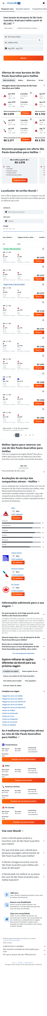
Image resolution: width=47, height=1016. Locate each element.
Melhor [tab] (20, 80)
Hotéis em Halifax (8, 710)
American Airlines (17, 569)
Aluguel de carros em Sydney (12, 699)
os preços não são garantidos (11, 940)
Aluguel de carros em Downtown (14, 707)
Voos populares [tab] (30, 681)
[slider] (44, 231)
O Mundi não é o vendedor (24, 946)
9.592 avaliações (17, 559)
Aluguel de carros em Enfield (12, 705)
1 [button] (17, 435)
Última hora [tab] (31, 80)
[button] (3, 3)
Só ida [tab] (41, 80)
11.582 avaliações (17, 575)
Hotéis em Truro (8, 716)
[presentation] (13, 23)
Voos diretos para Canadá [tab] (12, 681)
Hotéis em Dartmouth (10, 713)
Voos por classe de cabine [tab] (12, 686)
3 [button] (25, 435)
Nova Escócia (28, 963)
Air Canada (15, 585)
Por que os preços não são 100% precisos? (24, 954)
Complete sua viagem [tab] (11, 671)
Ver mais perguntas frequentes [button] (23, 653)
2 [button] (21, 435)
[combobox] (9, 28)
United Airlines (16, 553)
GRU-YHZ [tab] (23, 466)
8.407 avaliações (17, 514)
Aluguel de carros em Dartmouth (14, 702)
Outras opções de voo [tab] (30, 671)
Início (13, 963)
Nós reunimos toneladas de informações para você (24, 950)
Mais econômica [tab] (9, 80)
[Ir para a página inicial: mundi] (14, 3)
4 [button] (29, 435)
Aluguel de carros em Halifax (12, 696)
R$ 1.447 (7, 23)
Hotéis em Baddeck (9, 725)
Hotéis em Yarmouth (9, 722)
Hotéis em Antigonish (10, 719)
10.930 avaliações (17, 591)
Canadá (20, 963)
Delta (13, 508)
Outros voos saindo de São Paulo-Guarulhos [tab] (18, 676)
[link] (20, 180)
